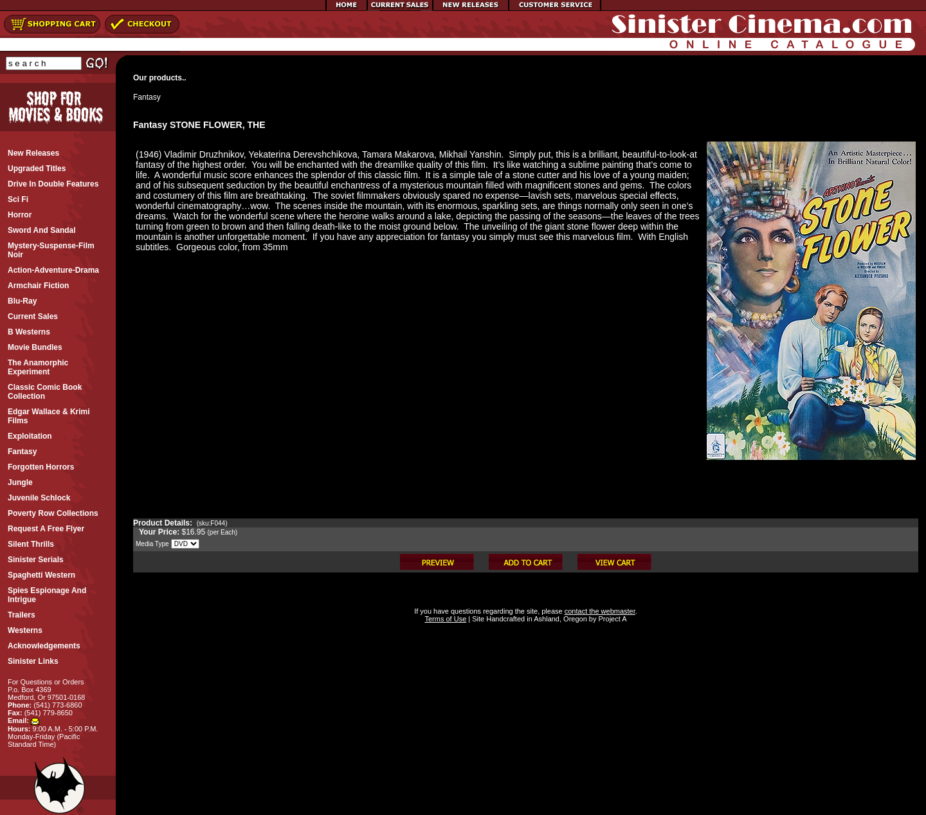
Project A (611, 619)
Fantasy (147, 97)
